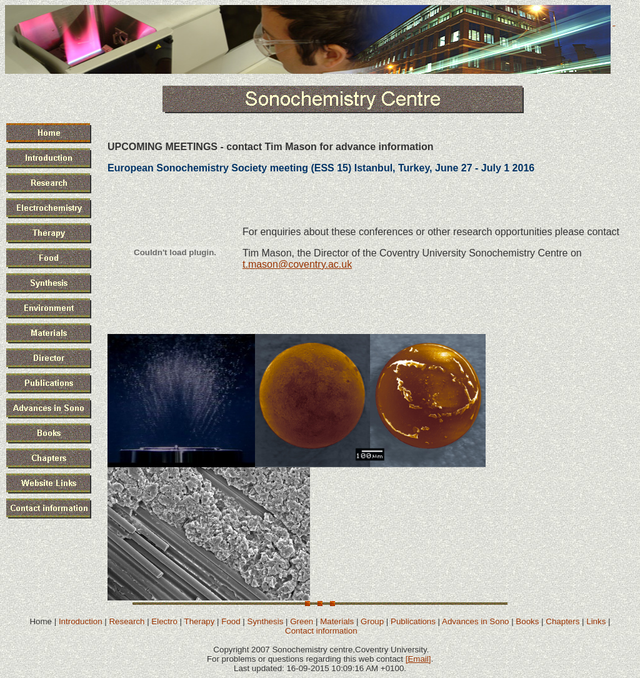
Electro (164, 621)
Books (527, 621)
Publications (413, 621)
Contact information (321, 630)
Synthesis (266, 621)
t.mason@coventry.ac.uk (297, 264)
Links (596, 621)
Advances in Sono (475, 621)
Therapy (199, 621)
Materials (337, 621)
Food (230, 621)
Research (126, 621)
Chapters (562, 621)
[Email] (418, 659)
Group (372, 621)
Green (301, 621)
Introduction (80, 621)
